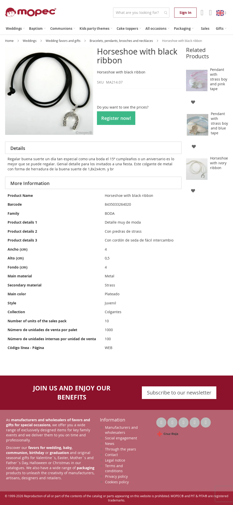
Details (17, 148)
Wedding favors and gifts (63, 41)
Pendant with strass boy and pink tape (218, 79)
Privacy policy (116, 476)
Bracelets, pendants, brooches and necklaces (122, 41)
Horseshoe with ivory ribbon (219, 163)
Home (9, 41)
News (109, 443)
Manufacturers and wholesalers (121, 430)
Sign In (185, 12)
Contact (111, 454)
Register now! (116, 118)
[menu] (116, 29)
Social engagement (121, 438)
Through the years (120, 449)
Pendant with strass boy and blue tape (219, 123)
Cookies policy (117, 482)
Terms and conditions (114, 468)
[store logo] (30, 12)
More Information (29, 183)
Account (201, 13)
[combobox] (141, 13)
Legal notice (115, 460)
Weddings (30, 41)
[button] (193, 101)
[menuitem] (15, 29)
